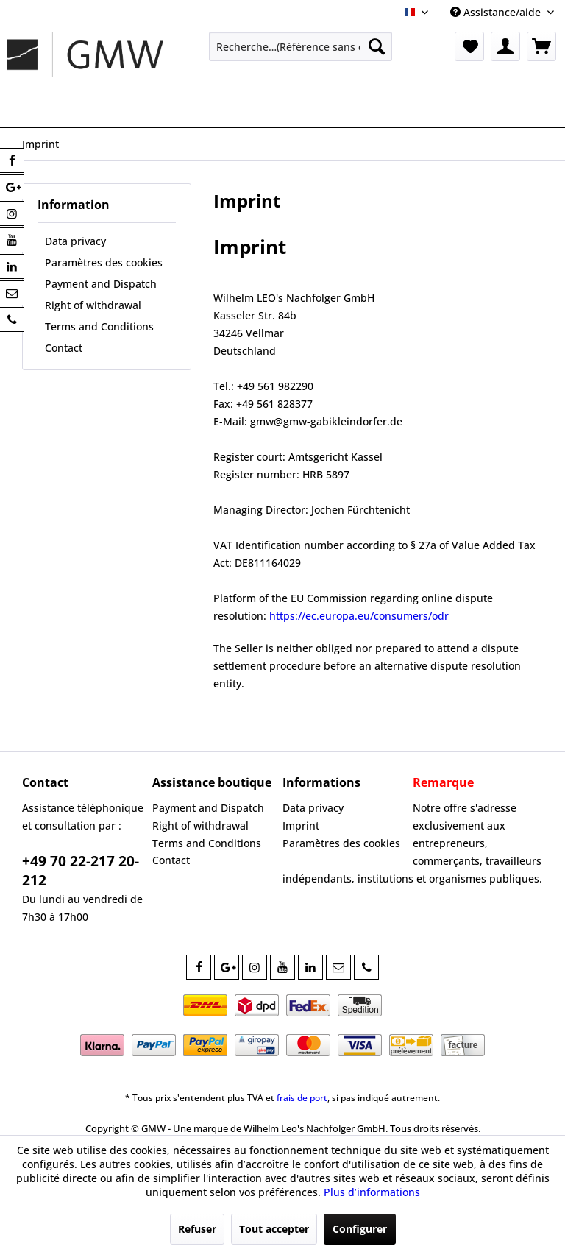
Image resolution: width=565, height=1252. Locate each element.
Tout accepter (274, 1229)
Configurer (360, 1229)
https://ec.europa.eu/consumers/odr (359, 616)
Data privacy (75, 241)
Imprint (300, 825)
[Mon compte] (505, 46)
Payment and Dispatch (101, 284)
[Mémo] (469, 46)
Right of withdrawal (93, 305)
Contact (63, 348)
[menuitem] (301, 46)
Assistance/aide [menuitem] (497, 12)
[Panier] (541, 46)
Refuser (197, 1229)
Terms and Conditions (99, 326)
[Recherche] (376, 46)
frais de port (302, 1098)
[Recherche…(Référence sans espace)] (301, 46)
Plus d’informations (372, 1192)
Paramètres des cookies (104, 262)
